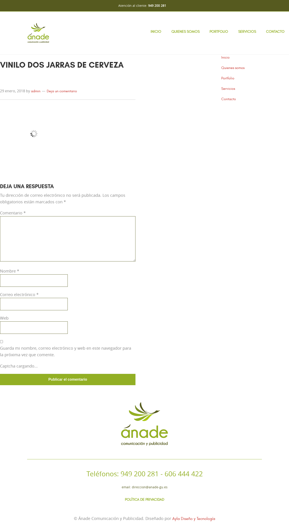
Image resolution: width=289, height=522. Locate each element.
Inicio (156, 32)
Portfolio (219, 32)
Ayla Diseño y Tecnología (193, 518)
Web (4, 318)
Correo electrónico (19, 294)
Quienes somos (185, 32)
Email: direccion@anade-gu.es (145, 487)
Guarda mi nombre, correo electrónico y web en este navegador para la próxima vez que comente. (65, 351)
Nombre (9, 271)
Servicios (247, 32)
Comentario (13, 213)
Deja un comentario (62, 91)
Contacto (275, 32)
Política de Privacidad (144, 500)
